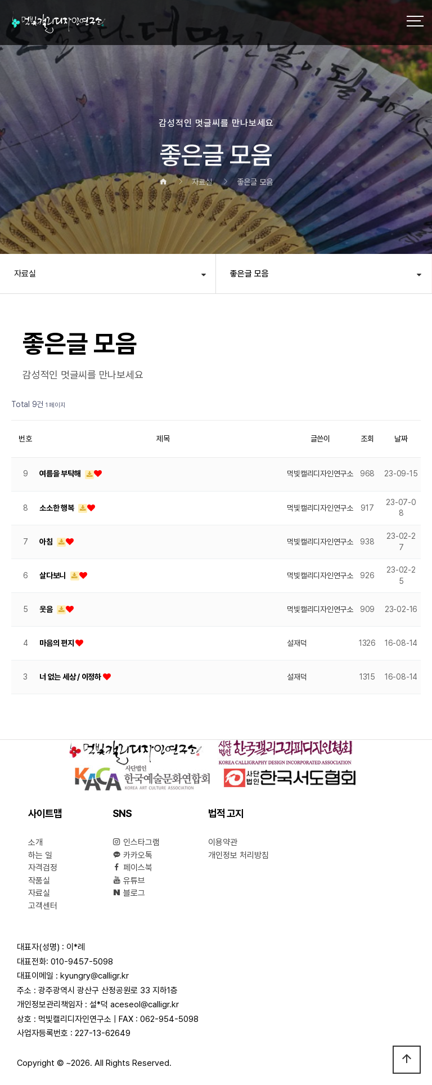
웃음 (46, 609)
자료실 (25, 274)
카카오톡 (132, 855)
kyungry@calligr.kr (94, 976)
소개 (35, 842)
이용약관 (222, 842)
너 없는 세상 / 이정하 (71, 676)
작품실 (39, 881)
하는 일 (40, 855)
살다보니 (53, 575)
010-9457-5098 (82, 962)
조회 (367, 438)
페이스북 (132, 868)
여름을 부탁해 (60, 473)
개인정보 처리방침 (238, 855)
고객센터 (42, 906)
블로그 (128, 893)
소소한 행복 (57, 507)
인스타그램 (136, 842)
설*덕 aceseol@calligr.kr (134, 1004)
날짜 (401, 438)
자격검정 (42, 868)
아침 (46, 541)
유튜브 (128, 881)
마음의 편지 (57, 643)
